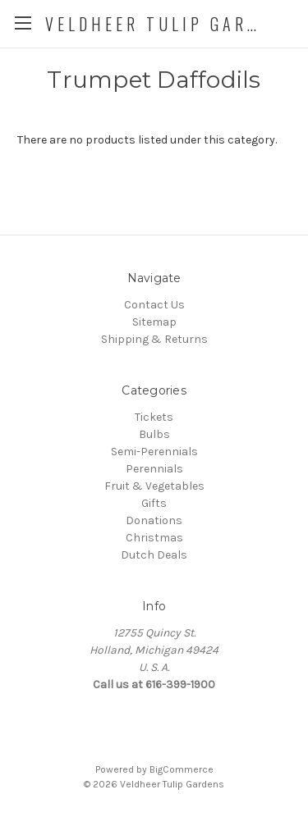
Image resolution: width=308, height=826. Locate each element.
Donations (154, 520)
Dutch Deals (154, 555)
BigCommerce (181, 769)
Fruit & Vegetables (154, 486)
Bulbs (154, 434)
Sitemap (154, 322)
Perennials (154, 469)
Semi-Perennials (154, 452)
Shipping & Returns (154, 339)
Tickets (154, 417)
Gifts (154, 503)
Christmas (154, 538)
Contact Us (154, 305)
